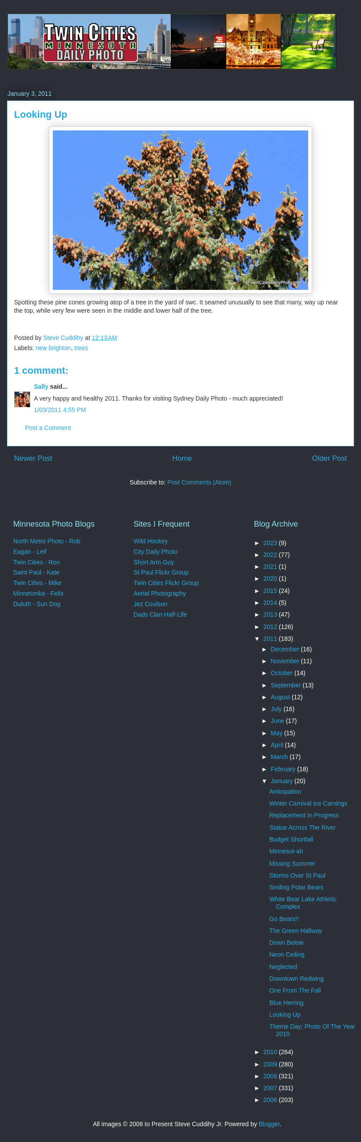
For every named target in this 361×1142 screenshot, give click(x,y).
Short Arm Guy (153, 562)
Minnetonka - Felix (38, 593)
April (278, 744)
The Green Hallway (295, 930)
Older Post (329, 458)
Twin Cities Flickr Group (166, 582)
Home (182, 458)
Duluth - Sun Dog (36, 603)
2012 (271, 626)
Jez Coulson (150, 603)
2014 (271, 602)
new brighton (53, 347)
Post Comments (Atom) (199, 482)
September (286, 685)
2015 (271, 590)
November (286, 661)
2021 (271, 566)
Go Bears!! (284, 918)
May (277, 733)
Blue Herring (286, 1002)
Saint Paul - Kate (36, 572)
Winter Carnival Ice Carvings (308, 803)
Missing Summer (292, 863)
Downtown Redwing (296, 978)
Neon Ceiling (287, 954)
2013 (271, 614)
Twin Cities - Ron (36, 562)
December (286, 649)
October (283, 672)
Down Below (286, 942)
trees (81, 347)
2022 (271, 554)
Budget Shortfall (291, 839)
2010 (271, 1051)
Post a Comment (48, 427)
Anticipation (285, 791)
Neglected (283, 966)
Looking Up (285, 1014)
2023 (271, 542)
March (280, 756)
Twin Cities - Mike (37, 582)
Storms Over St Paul (297, 875)
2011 (271, 638)
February (284, 769)
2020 (271, 578)
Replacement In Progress (304, 815)
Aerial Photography (159, 593)
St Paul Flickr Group (160, 572)
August (281, 697)
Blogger (269, 1124)
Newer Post (33, 458)
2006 (271, 1099)
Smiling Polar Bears (296, 887)
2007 (271, 1087)
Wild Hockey (150, 541)
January (283, 780)
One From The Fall (295, 990)
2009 (271, 1064)
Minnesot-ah (286, 851)
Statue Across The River (302, 827)
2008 (271, 1076)
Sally (41, 386)
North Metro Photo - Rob (47, 541)
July (277, 708)
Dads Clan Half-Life (160, 614)
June (278, 720)
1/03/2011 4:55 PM (60, 409)
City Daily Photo (155, 551)
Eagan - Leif (30, 551)
